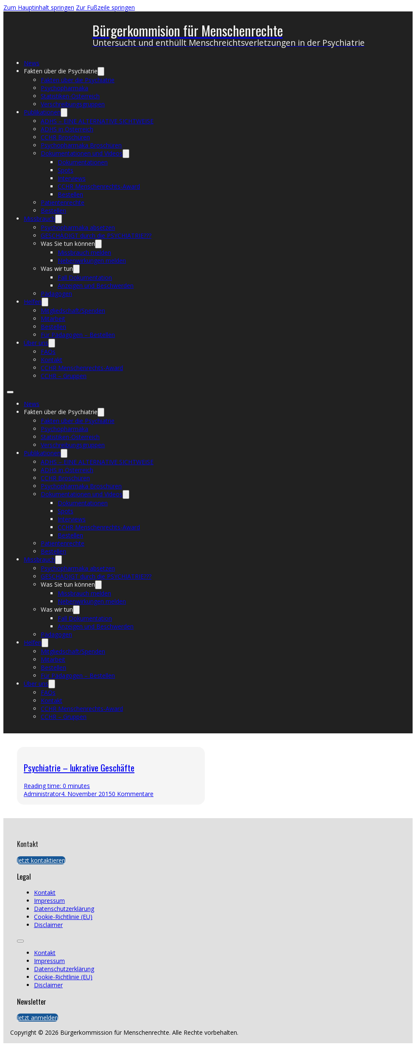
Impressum (49, 901)
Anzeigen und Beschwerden (96, 285)
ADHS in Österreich (67, 129)
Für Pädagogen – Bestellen (78, 335)
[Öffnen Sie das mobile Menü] (10, 392)
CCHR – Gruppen (64, 376)
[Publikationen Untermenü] (64, 112)
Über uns (36, 343)
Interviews (72, 178)
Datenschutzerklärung (64, 909)
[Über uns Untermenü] (51, 343)
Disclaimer (48, 925)
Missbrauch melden (84, 252)
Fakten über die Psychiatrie (61, 71)
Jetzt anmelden (37, 1018)
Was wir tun (57, 269)
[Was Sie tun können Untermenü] (98, 244)
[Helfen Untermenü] (45, 302)
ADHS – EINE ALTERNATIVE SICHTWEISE (97, 121)
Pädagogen (56, 294)
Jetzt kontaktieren (41, 860)
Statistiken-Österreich (70, 96)
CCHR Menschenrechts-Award (99, 186)
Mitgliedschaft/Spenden (73, 310)
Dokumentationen (83, 162)
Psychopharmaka (64, 88)
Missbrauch (39, 218)
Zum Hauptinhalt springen (38, 7)
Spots (65, 170)
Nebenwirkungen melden (92, 260)
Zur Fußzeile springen (105, 7)
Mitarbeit (53, 319)
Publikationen (42, 112)
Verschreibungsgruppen (73, 104)
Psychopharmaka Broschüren (81, 145)
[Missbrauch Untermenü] (58, 218)
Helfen (33, 302)
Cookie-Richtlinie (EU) (63, 917)
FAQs (48, 352)
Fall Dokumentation (85, 277)
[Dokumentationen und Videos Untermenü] (126, 153)
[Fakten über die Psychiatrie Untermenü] (101, 71)
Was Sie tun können (68, 244)
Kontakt (51, 360)
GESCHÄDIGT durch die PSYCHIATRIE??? (96, 235)
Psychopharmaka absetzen (78, 227)
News (31, 63)
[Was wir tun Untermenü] (76, 269)
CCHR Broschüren (65, 137)
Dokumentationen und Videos (82, 153)
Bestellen (70, 194)
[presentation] (305, 776)
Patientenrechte (62, 202)
